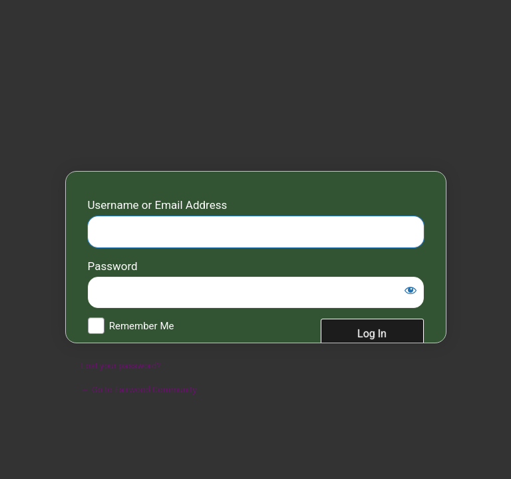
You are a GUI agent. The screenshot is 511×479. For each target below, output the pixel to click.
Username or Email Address (158, 205)
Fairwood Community (256, 89)
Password (113, 266)
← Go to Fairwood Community (139, 390)
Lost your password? (121, 366)
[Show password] (410, 290)
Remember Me (141, 326)
